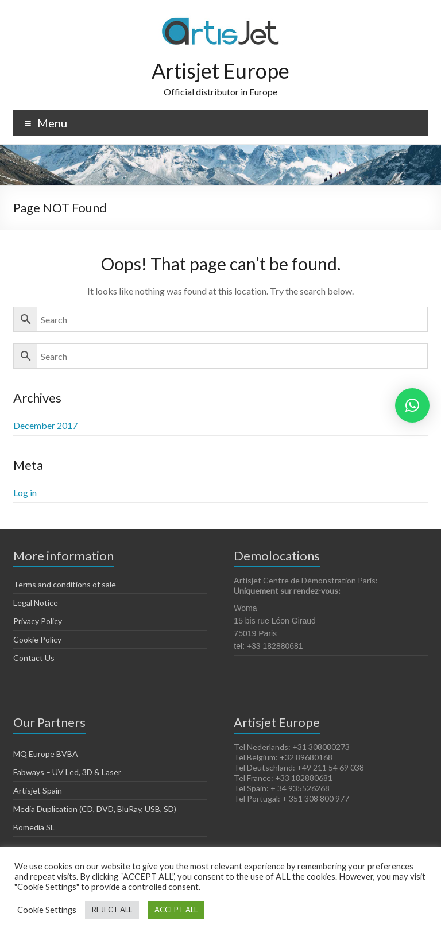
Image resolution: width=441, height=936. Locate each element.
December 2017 (45, 425)
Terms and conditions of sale (64, 584)
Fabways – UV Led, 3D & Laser (67, 772)
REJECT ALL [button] (112, 909)
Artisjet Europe (220, 70)
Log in (25, 492)
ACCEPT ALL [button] (176, 909)
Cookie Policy (37, 639)
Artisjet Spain (37, 790)
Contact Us (34, 658)
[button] (412, 405)
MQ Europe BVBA (45, 754)
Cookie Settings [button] (46, 910)
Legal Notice (35, 603)
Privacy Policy (37, 621)
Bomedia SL (34, 827)
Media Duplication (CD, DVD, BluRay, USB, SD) (94, 809)
